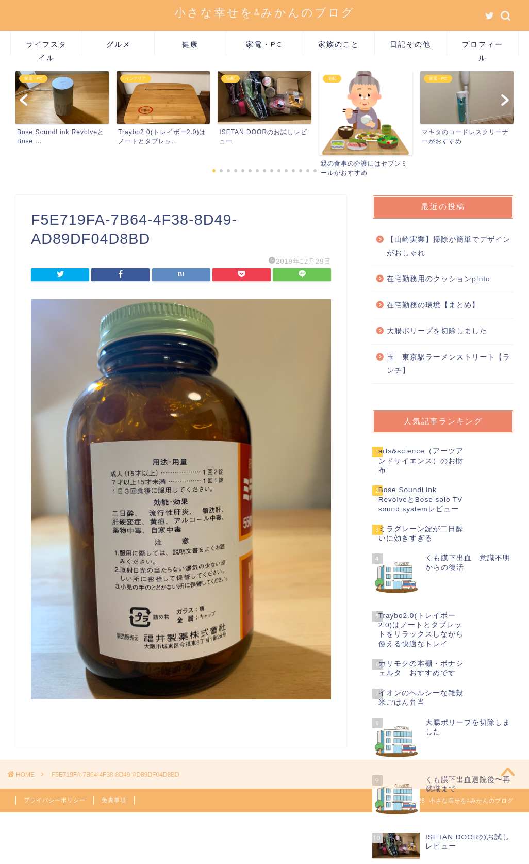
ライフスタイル (46, 48)
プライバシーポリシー (55, 800)
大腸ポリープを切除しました (437, 331)
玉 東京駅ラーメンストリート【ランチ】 (448, 363)
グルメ (118, 44)
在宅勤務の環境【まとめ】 (433, 305)
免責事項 (114, 800)
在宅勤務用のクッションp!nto (438, 279)
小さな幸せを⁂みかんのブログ (264, 12)
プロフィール (482, 48)
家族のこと (338, 44)
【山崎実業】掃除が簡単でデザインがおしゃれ (448, 246)
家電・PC (264, 44)
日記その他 (410, 44)
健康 (190, 44)
